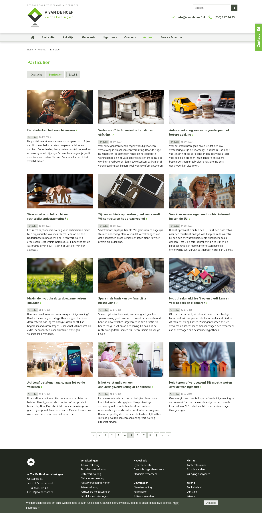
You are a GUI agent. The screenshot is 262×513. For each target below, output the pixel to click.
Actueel (42, 49)
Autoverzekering (90, 465)
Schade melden (196, 469)
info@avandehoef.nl (191, 17)
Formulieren (140, 491)
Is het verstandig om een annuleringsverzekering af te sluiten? (124, 384)
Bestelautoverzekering (93, 469)
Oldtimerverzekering (92, 478)
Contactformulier (196, 465)
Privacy (191, 496)
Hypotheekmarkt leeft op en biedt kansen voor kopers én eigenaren (199, 300)
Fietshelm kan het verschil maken (51, 130)
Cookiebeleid (194, 487)
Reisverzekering (89, 487)
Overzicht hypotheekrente (149, 469)
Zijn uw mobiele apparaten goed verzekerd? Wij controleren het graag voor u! (129, 216)
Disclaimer (193, 491)
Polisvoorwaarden (144, 496)
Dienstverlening (143, 487)
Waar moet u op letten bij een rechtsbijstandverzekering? (48, 216)
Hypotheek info (143, 465)
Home (30, 49)
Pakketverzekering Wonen (95, 482)
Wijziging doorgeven (198, 474)
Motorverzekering (91, 474)
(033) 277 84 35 (225, 17)
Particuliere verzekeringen (95, 491)
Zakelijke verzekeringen (94, 496)
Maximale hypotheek (145, 474)
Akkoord (211, 502)
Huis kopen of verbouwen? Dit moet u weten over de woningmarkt (200, 384)
